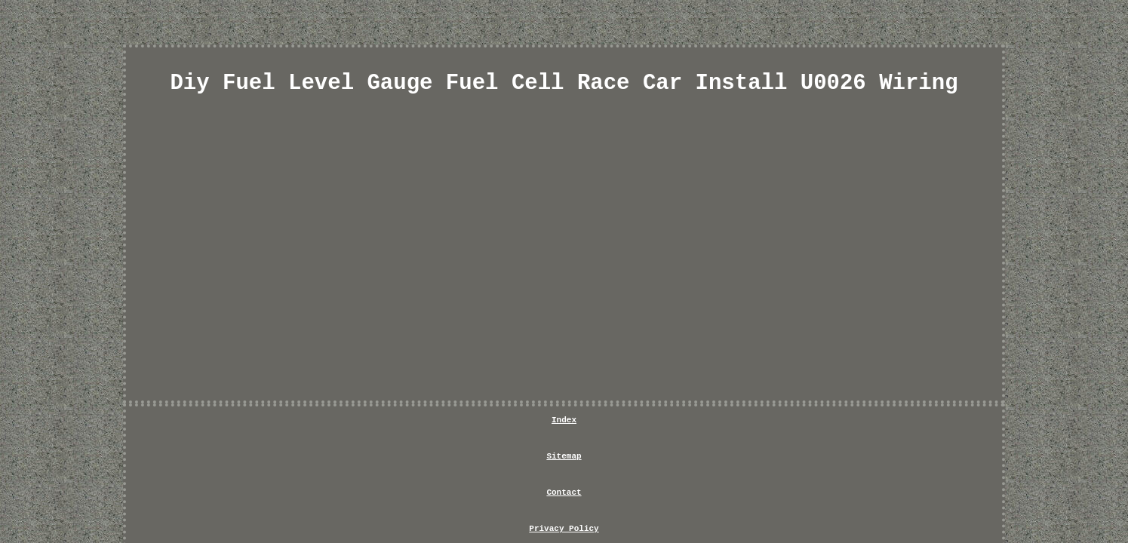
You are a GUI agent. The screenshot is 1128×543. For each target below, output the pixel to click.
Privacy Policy (596, 423)
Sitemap (446, 423)
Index (385, 423)
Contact (512, 423)
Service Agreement (704, 423)
